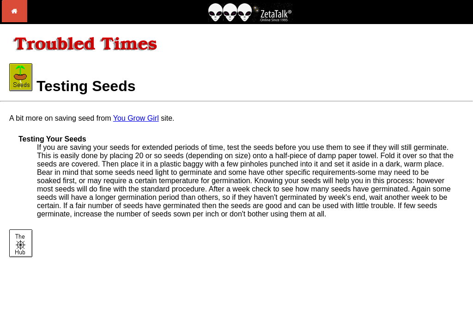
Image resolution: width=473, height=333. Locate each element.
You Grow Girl (136, 118)
